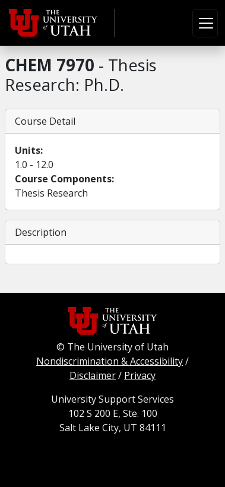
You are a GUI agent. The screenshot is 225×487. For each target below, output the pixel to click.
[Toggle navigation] (205, 23)
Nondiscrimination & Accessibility (109, 361)
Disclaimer (92, 375)
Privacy (140, 375)
